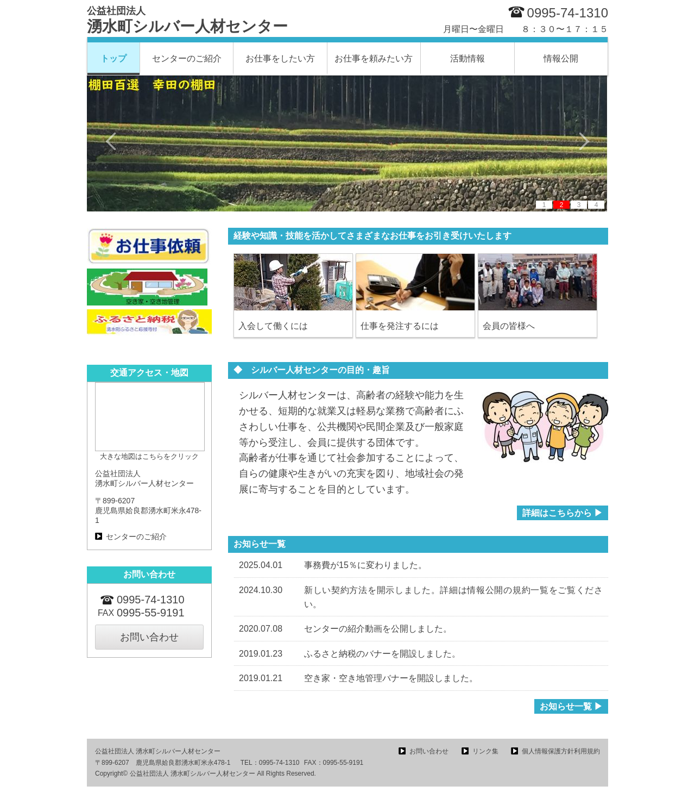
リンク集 (485, 751)
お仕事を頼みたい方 (373, 58)
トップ (113, 58)
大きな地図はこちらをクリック (149, 456)
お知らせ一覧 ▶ (571, 706)
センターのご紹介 (187, 58)
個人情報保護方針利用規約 (561, 751)
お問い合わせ (149, 637)
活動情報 (467, 58)
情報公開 (561, 58)
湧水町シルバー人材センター (187, 20)
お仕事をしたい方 (280, 58)
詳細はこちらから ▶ (562, 512)
